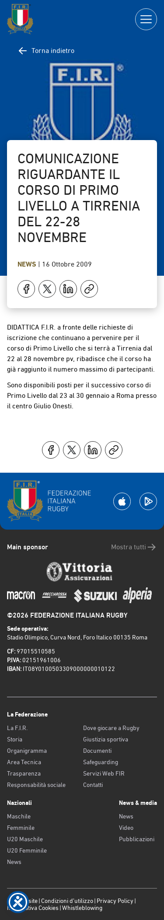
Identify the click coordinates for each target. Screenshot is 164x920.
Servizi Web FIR (104, 773)
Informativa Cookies (33, 907)
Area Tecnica (24, 761)
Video (126, 827)
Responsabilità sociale (36, 784)
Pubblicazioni (136, 839)
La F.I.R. (17, 727)
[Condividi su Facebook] (26, 289)
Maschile (19, 816)
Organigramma (27, 750)
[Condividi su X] (47, 289)
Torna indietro (45, 51)
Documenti (97, 750)
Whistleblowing (82, 907)
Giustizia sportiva (105, 739)
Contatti (93, 784)
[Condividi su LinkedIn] (68, 289)
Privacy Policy (115, 900)
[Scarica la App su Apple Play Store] (122, 501)
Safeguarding (100, 761)
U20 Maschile (25, 839)
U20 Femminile (27, 850)
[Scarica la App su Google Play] (148, 501)
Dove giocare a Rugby (111, 727)
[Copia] (89, 289)
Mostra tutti (134, 547)
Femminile (21, 827)
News (27, 264)
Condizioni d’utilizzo (67, 900)
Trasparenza (24, 773)
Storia (14, 739)
